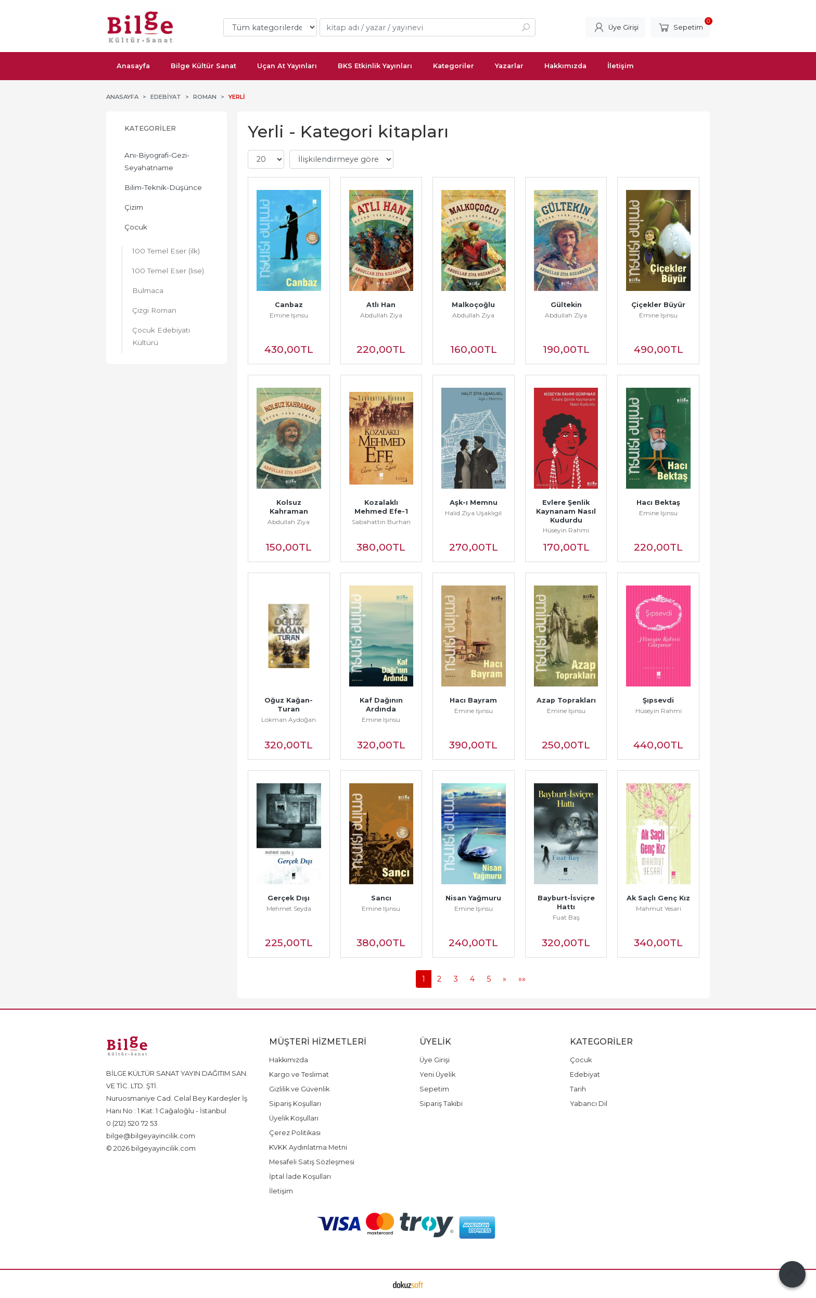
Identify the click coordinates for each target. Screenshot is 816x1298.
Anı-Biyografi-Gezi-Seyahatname (156, 161)
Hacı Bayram (473, 700)
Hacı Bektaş (658, 502)
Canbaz (289, 305)
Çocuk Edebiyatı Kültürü (161, 336)
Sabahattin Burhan (381, 522)
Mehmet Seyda (288, 908)
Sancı (381, 898)
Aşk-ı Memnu (474, 502)
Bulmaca (147, 290)
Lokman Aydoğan (288, 719)
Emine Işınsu (289, 315)
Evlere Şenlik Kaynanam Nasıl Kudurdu (567, 511)
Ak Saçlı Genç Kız (658, 898)
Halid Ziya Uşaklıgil (473, 513)
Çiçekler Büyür (658, 305)
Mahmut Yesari (658, 908)
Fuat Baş (566, 917)
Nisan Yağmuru (473, 898)
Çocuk (135, 227)
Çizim (133, 207)
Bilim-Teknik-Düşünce (163, 187)
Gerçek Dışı (288, 898)
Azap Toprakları (566, 700)
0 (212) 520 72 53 (132, 1123)
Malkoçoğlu (473, 305)
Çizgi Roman (154, 310)
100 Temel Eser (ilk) (166, 251)
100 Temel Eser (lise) (168, 270)
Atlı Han (381, 305)
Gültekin (566, 305)
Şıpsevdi (658, 700)
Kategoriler (150, 128)
